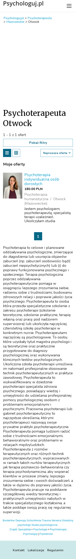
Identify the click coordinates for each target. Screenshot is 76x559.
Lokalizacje (36, 550)
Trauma (46, 520)
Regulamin (55, 550)
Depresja (20, 520)
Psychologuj (30, 533)
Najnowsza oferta (56, 153)
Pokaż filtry (38, 143)
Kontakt (19, 550)
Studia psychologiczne (44, 524)
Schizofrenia (34, 520)
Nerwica (56, 520)
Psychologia (40, 529)
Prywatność (46, 533)
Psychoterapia (58, 529)
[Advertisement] (38, 66)
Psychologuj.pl (23, 3)
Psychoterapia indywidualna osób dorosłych (41, 179)
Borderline (9, 520)
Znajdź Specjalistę (20, 529)
